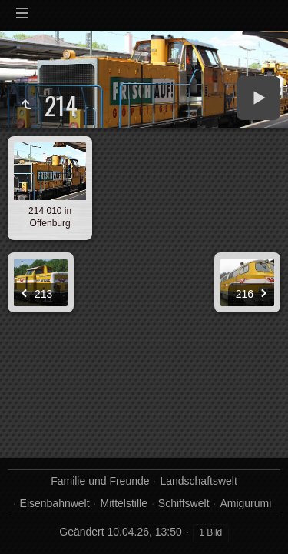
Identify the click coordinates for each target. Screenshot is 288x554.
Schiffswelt (184, 503)
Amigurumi (245, 503)
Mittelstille (124, 503)
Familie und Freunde (100, 481)
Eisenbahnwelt (55, 503)
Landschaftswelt (198, 481)
